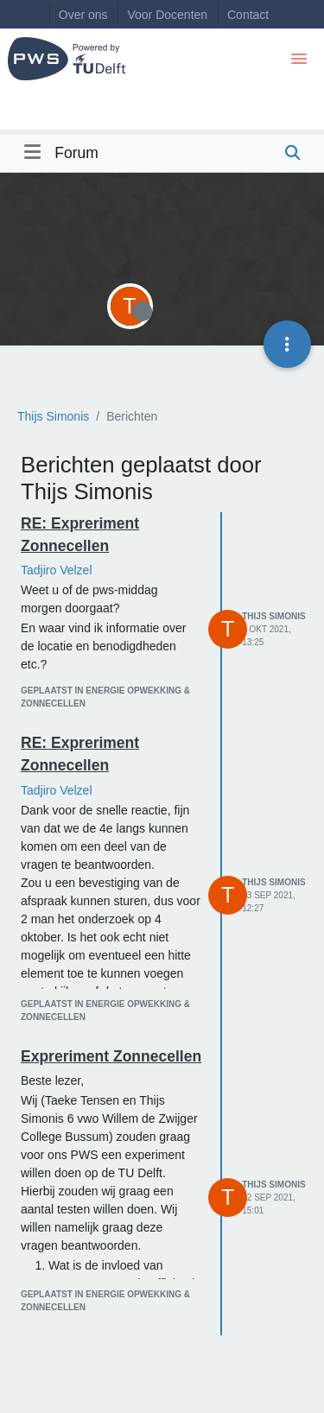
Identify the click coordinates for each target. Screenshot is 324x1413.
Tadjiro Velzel (56, 570)
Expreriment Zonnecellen (111, 1056)
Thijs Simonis (273, 616)
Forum (76, 153)
